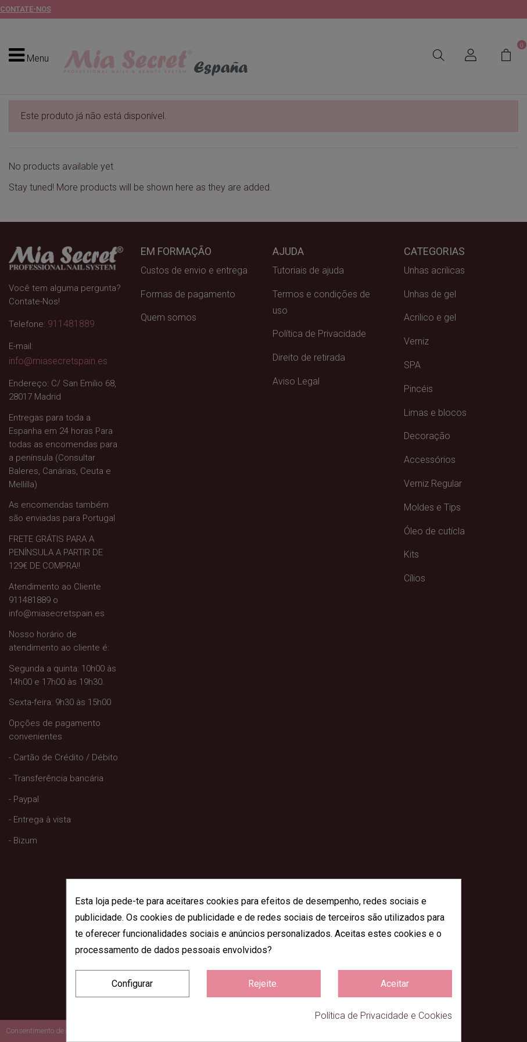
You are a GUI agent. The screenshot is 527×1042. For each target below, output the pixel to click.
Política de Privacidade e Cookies (383, 1015)
